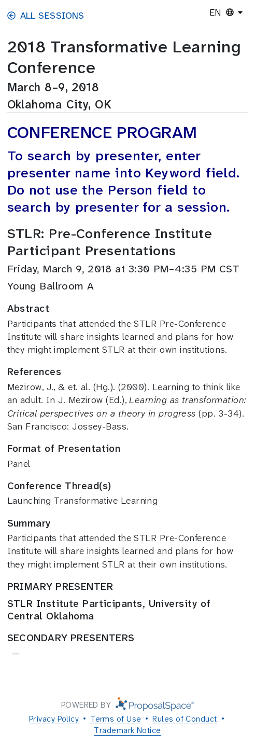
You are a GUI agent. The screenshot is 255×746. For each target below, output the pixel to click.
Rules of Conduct (184, 718)
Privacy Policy (54, 718)
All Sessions (45, 15)
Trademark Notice (127, 730)
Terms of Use (115, 718)
